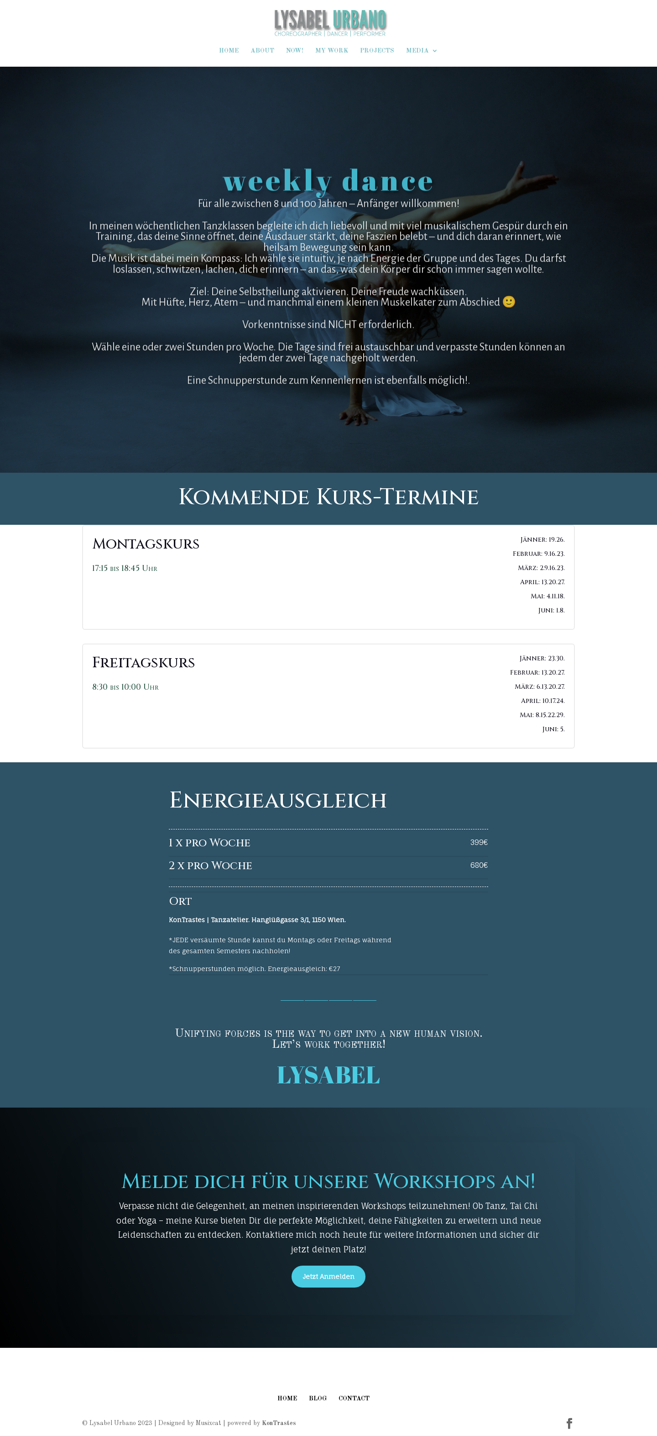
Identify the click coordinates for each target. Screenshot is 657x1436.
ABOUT (262, 51)
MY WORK (331, 51)
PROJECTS (377, 51)
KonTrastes (279, 1423)
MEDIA (417, 51)
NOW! (294, 51)
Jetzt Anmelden (328, 1276)
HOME (229, 51)
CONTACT (354, 1398)
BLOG (318, 1398)
